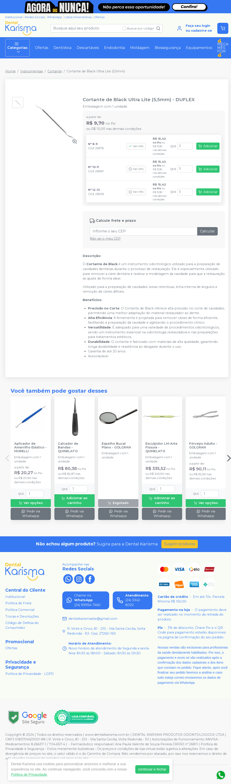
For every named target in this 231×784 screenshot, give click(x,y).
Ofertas (99, 17)
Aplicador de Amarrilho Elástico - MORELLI (30, 447)
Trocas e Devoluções (22, 616)
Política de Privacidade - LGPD (29, 674)
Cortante (55, 71)
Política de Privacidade (29, 774)
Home (10, 71)
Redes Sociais (35, 17)
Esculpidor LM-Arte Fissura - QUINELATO (161, 447)
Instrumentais (31, 71)
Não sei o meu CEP (105, 239)
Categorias (17, 48)
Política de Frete (18, 603)
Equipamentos (199, 48)
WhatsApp (54, 17)
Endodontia (114, 48)
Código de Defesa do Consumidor (22, 625)
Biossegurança (168, 48)
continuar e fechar (152, 769)
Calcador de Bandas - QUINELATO (68, 447)
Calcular (207, 231)
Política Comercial (19, 610)
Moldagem (139, 48)
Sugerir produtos (179, 544)
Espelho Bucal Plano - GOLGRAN (116, 445)
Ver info (136, 146)
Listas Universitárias (78, 17)
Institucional (13, 17)
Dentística (62, 48)
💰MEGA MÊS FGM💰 (222, 48)
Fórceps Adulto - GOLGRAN (203, 445)
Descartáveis (88, 48)
